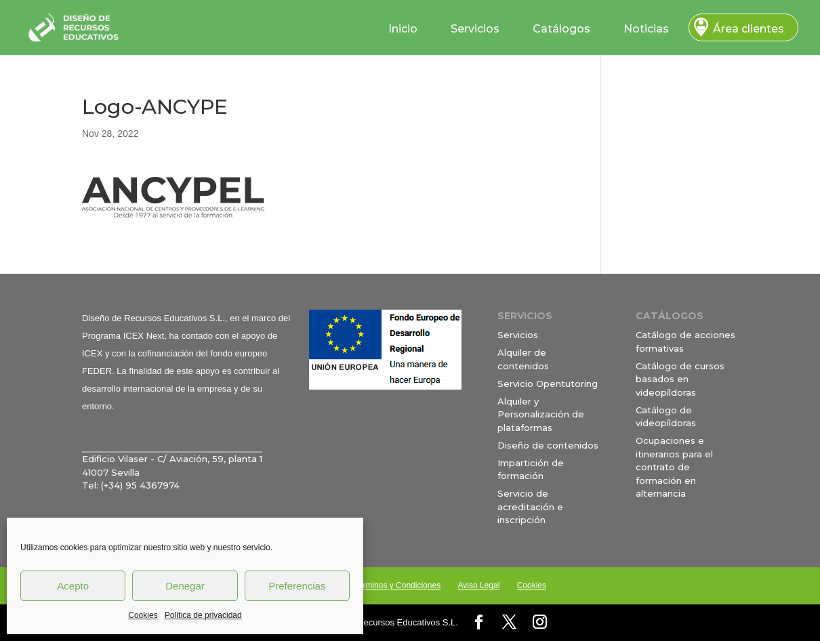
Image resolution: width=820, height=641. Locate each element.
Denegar (185, 586)
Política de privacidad (203, 615)
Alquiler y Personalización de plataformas (540, 414)
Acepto (73, 586)
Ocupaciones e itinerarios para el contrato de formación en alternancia (674, 467)
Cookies (142, 615)
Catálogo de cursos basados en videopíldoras (680, 379)
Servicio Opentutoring (547, 383)
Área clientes (748, 28)
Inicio (402, 28)
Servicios (475, 28)
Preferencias (296, 586)
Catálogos (561, 28)
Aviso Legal (478, 585)
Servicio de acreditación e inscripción (530, 506)
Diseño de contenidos (547, 445)
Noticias (646, 28)
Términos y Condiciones (396, 585)
